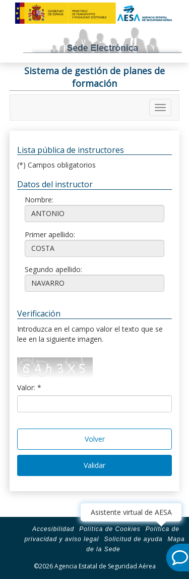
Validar (94, 465)
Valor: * (29, 387)
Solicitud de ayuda (133, 539)
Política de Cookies (110, 529)
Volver (95, 439)
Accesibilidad (53, 529)
